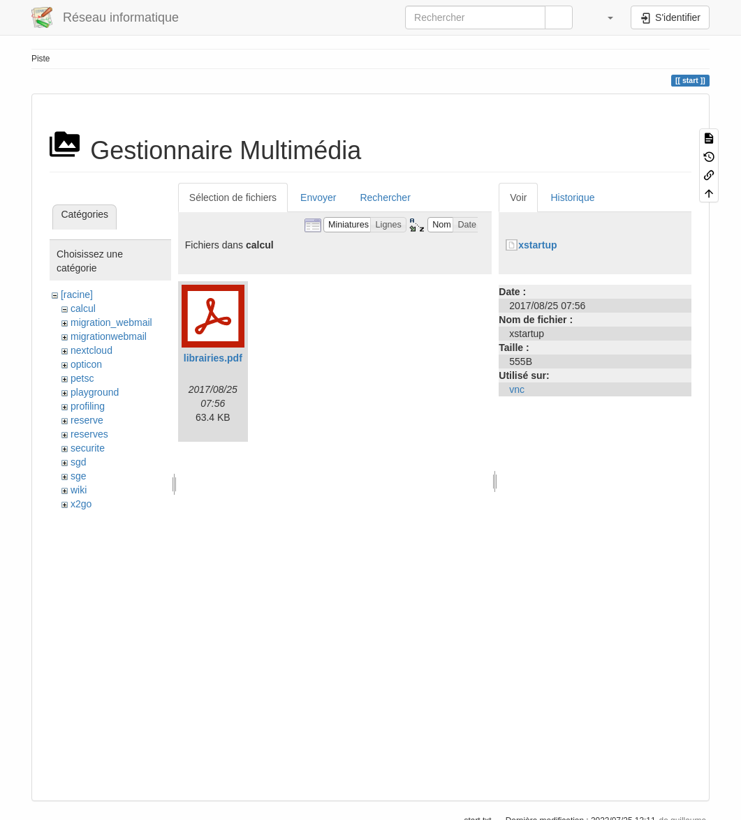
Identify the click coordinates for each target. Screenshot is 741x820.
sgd (79, 462)
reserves (89, 434)
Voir (518, 197)
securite (88, 448)
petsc (82, 378)
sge (79, 476)
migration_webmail (111, 322)
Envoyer (318, 197)
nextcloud (91, 350)
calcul (83, 308)
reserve (87, 420)
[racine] (77, 294)
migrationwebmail (109, 336)
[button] (603, 17)
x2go (81, 503)
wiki (79, 489)
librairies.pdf (213, 358)
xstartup (537, 245)
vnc (516, 389)
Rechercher (385, 197)
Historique (572, 197)
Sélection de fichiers (233, 197)
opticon (86, 364)
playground (95, 392)
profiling (88, 406)
